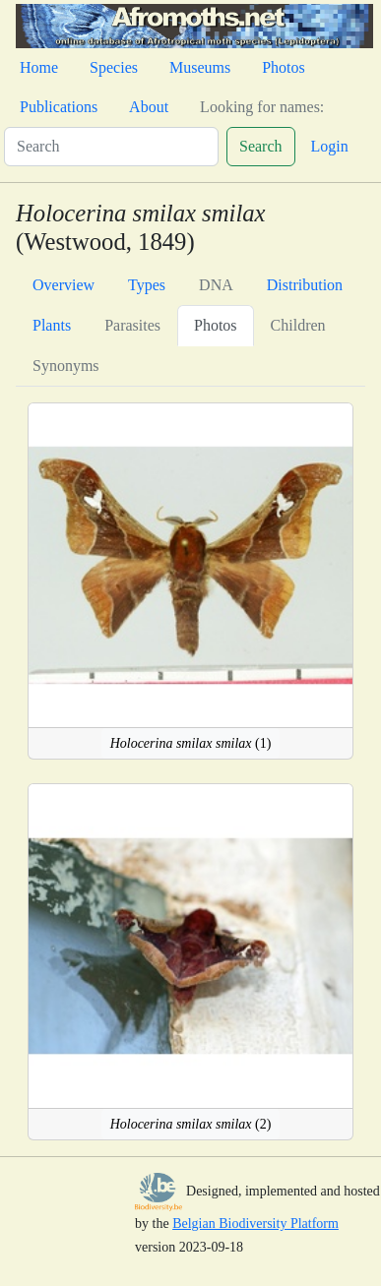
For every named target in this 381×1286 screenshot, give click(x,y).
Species (114, 67)
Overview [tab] (63, 284)
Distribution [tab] (305, 284)
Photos (283, 67)
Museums (199, 67)
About (148, 106)
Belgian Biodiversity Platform (255, 1223)
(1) (191, 743)
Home (39, 67)
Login (330, 146)
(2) (191, 1124)
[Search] (111, 146)
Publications (58, 106)
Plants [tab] (51, 325)
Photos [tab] (215, 325)
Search (261, 146)
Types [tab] (146, 284)
